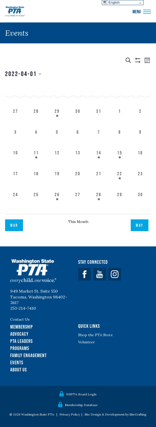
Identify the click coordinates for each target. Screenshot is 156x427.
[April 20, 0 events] (78, 180)
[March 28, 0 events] (36, 118)
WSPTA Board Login (81, 394)
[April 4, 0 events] (36, 139)
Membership (21, 327)
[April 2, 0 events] (140, 118)
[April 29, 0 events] (119, 201)
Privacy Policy (69, 414)
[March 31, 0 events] (98, 118)
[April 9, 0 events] (140, 139)
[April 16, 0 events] (140, 159)
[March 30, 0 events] (78, 118)
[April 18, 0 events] (36, 180)
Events (16, 362)
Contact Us (20, 319)
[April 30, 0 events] (140, 201)
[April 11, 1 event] (36, 159)
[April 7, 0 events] (98, 139)
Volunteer (86, 342)
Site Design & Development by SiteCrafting (116, 414)
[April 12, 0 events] (57, 159)
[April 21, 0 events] (98, 180)
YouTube (99, 274)
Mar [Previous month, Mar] (14, 225)
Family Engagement (28, 355)
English (111, 2)
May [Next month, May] (139, 225)
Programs (19, 348)
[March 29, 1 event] (57, 118)
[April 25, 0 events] (36, 201)
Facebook (84, 274)
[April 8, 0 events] (119, 139)
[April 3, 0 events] (15, 139)
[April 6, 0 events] (78, 139)
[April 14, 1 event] (98, 159)
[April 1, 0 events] (119, 118)
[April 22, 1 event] (119, 180)
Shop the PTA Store (95, 335)
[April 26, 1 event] (57, 201)
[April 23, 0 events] (140, 180)
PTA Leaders (21, 341)
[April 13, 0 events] (78, 159)
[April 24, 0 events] (15, 201)
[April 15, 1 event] (119, 159)
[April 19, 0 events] (57, 180)
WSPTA (15, 11)
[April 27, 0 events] (78, 201)
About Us (18, 369)
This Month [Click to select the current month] (78, 221)
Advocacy (19, 334)
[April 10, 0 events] (15, 159)
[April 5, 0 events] (57, 139)
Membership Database (81, 405)
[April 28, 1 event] (98, 201)
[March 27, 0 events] (15, 118)
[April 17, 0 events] (15, 180)
